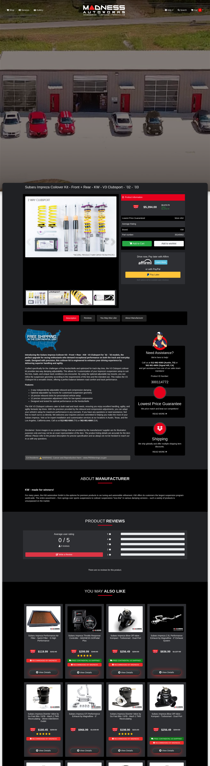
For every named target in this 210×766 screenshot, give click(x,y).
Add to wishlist (169, 243)
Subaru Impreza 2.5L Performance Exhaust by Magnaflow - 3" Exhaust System (166, 638)
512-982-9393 (66, 420)
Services (24, 10)
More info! (179, 218)
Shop (10, 10)
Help (169, 10)
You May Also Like (109, 318)
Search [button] (182, 10)
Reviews (89, 318)
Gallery (38, 10)
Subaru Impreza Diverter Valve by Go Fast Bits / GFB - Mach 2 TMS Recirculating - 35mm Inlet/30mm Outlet (43, 717)
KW (182, 229)
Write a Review (64, 554)
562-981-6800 (86, 420)
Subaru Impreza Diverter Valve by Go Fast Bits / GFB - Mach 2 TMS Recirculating (125, 716)
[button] (113, 242)
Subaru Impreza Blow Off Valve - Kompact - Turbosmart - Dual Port (125, 636)
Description (71, 318)
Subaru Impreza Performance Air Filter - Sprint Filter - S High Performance (43, 638)
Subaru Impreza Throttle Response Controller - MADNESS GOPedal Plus (84, 638)
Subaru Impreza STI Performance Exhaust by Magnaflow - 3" (84, 714)
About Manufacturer (135, 318)
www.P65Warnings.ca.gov (95, 457)
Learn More (161, 262)
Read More (159, 413)
